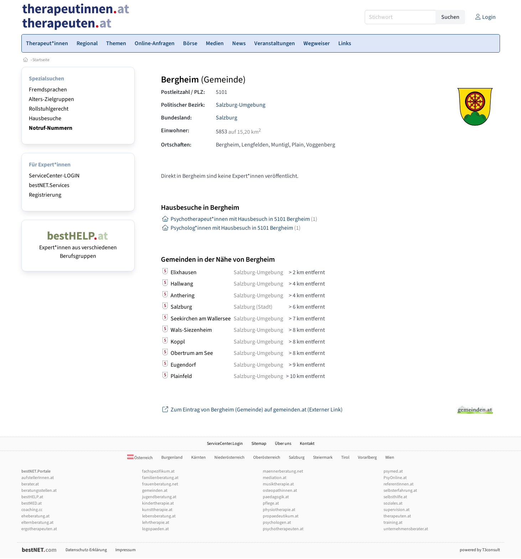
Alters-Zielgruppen (51, 99)
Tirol (345, 457)
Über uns (283, 444)
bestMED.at (31, 503)
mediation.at (274, 478)
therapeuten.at (397, 516)
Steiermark (323, 457)
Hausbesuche (45, 118)
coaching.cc (31, 510)
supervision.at (397, 510)
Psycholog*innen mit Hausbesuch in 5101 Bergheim (231, 228)
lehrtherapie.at (155, 523)
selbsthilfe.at (395, 497)
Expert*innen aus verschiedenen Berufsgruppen (78, 247)
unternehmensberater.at (406, 529)
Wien (389, 457)
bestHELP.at (32, 497)
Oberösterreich (266, 457)
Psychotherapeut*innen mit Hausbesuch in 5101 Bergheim (239, 219)
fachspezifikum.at (158, 471)
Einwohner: (175, 130)
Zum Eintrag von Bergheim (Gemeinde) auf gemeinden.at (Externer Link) (252, 410)
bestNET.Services (49, 185)
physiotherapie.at (279, 510)
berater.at (30, 484)
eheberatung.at (35, 516)
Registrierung (45, 195)
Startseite (41, 60)
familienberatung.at (160, 478)
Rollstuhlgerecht (48, 109)
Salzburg (226, 118)
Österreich (140, 458)
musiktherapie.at (278, 484)
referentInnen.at (398, 484)
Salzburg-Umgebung (240, 105)
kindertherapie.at (158, 503)
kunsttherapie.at (157, 510)
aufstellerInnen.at (37, 478)
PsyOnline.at (395, 478)
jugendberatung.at (159, 497)
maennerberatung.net (283, 471)
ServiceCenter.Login (225, 444)
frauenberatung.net (160, 484)
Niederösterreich (229, 457)
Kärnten (198, 457)
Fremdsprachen (48, 90)
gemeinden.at (154, 491)
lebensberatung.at (159, 516)
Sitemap (258, 444)
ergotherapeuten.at (39, 529)
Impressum (125, 550)
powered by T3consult (480, 550)
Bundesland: (176, 118)
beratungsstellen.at (39, 491)
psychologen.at (277, 523)
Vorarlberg (367, 457)
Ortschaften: (176, 145)
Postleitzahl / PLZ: (183, 92)
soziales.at (393, 503)
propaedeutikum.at (280, 516)
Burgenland (172, 457)
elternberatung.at (37, 523)
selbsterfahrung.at (400, 491)
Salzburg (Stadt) (253, 307)
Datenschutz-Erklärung (86, 550)
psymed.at (393, 471)
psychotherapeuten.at (283, 529)
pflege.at (271, 503)
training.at (393, 523)
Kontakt (307, 444)
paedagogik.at (276, 497)
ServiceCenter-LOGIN (54, 176)
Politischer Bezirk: (183, 105)
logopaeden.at (155, 529)
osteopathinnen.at (280, 491)
